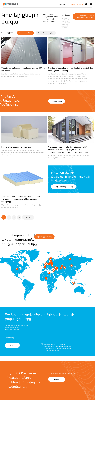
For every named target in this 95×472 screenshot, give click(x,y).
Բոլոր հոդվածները (25, 33)
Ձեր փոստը (12, 345)
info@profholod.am (77, 4)
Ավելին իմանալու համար (63, 187)
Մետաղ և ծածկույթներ (46, 33)
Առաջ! (56, 379)
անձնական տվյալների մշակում (65, 26)
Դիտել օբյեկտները (44, 237)
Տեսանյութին (56, 101)
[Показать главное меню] (91, 4)
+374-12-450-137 (63, 4)
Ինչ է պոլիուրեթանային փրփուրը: (16, 147)
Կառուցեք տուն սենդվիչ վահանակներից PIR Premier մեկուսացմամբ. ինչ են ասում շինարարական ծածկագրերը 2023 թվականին (68, 149)
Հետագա (28, 217)
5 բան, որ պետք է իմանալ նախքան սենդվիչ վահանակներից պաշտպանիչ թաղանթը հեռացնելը (20, 199)
